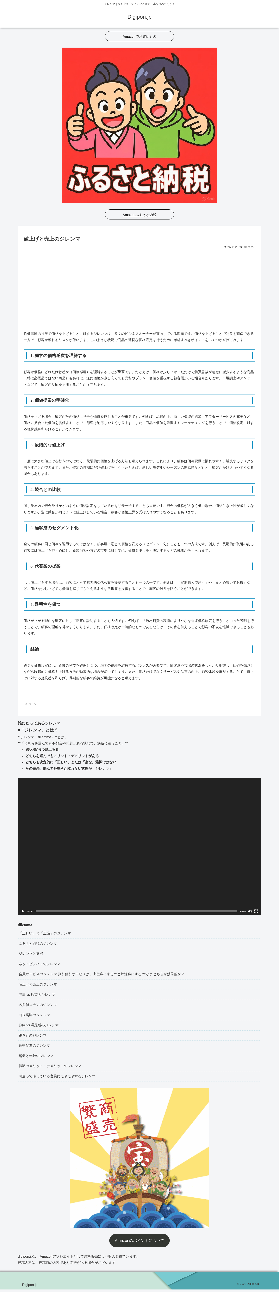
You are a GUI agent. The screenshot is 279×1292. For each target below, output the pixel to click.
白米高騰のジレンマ (34, 1016)
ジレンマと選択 (31, 954)
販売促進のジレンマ (34, 1048)
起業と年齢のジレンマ (36, 1058)
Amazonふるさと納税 (139, 215)
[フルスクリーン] (256, 911)
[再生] (23, 911)
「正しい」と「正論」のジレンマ (45, 933)
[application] (139, 846)
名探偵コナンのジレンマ (38, 1006)
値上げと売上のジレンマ (38, 985)
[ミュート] (250, 911)
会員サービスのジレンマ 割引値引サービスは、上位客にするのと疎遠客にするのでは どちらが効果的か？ (101, 975)
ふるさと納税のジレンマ (38, 944)
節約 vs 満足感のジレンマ (39, 1027)
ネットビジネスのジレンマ (39, 964)
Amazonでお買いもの (139, 36)
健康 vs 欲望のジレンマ (37, 996)
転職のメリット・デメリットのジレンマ (50, 1068)
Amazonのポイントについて (139, 1243)
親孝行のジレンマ (32, 1037)
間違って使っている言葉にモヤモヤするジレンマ (57, 1079)
